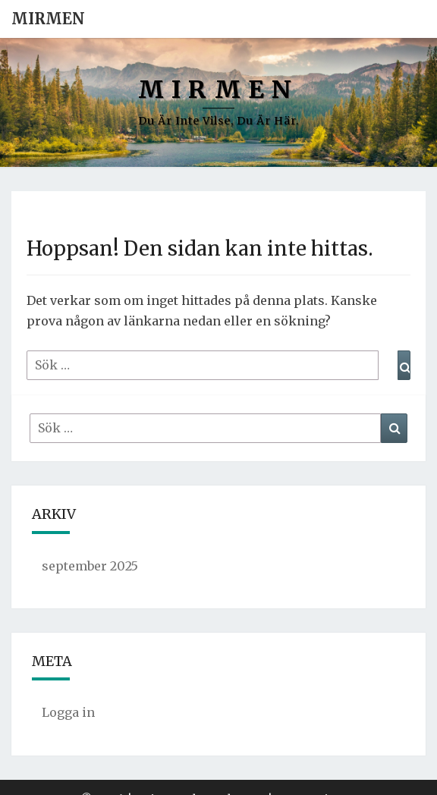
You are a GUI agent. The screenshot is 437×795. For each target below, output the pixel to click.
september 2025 (90, 565)
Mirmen (48, 18)
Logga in (68, 712)
